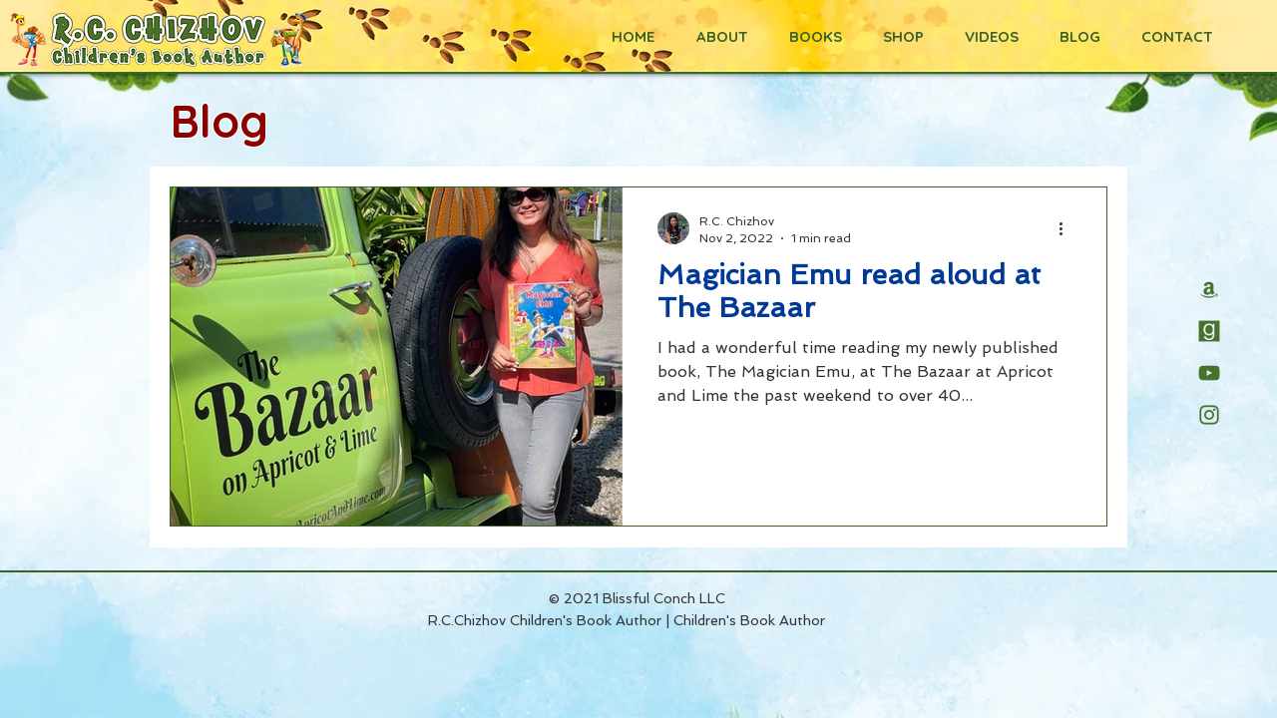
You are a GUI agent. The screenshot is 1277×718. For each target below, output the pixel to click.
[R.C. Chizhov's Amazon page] (1209, 289)
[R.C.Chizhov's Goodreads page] (1209, 331)
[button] (810, 37)
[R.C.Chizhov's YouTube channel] (1209, 373)
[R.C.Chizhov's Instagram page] (1209, 415)
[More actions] (1067, 228)
